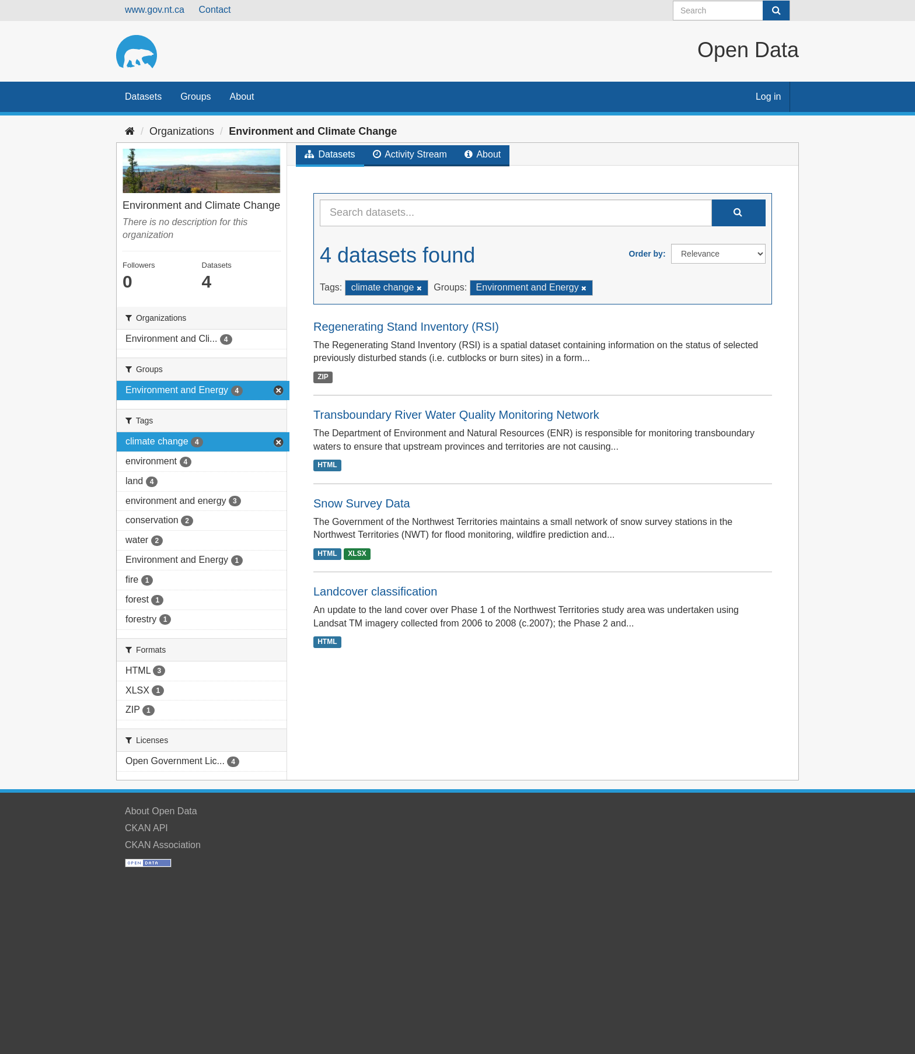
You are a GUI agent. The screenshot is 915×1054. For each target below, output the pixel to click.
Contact (214, 10)
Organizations (181, 131)
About (242, 96)
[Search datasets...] (516, 212)
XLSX (357, 553)
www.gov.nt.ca (154, 10)
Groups (195, 96)
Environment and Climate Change (313, 131)
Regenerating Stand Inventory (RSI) (406, 326)
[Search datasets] (731, 10)
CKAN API (146, 828)
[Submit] (776, 10)
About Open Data (161, 811)
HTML (327, 465)
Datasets (143, 96)
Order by (646, 253)
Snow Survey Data (361, 503)
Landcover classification (375, 591)
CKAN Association (163, 845)
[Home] (130, 131)
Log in (768, 96)
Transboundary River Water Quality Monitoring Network (456, 414)
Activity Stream (410, 154)
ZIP (323, 377)
